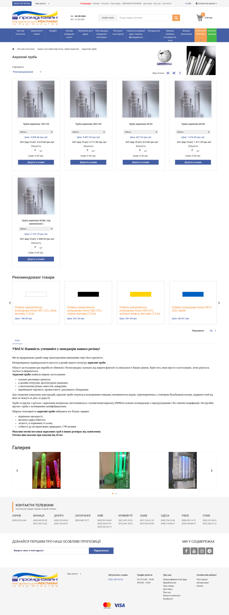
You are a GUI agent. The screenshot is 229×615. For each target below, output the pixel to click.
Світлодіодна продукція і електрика (101, 34)
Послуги (105, 3)
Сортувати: (18, 67)
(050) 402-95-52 (40, 520)
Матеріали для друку (85, 32)
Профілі (53, 31)
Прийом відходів (212, 32)
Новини (96, 3)
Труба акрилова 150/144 (36, 124)
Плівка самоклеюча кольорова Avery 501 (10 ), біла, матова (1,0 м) (36, 310)
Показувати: (198, 330)
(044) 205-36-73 (104, 527)
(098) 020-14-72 (189, 520)
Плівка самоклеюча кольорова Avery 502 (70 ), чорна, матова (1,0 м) (84, 310)
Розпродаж (86, 3)
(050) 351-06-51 (210, 520)
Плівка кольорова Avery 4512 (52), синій (191, 309)
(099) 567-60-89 (104, 520)
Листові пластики (20, 32)
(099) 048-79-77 (82, 520)
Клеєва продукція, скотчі (69, 34)
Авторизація (203, 582)
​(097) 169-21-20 (147, 520)
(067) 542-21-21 (210, 524)
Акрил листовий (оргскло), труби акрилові (58, 49)
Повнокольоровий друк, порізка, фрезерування (136, 34)
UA (186, 3)
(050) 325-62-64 (19, 520)
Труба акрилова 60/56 (193, 124)
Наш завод (115, 3)
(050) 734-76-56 (168, 520)
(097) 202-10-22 (40, 524)
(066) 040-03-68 (115, 579)
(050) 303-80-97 (189, 524)
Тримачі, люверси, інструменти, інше (170, 36)
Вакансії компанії (171, 595)
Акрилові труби (89, 49)
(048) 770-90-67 (168, 524)
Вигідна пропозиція (186, 32)
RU (190, 3)
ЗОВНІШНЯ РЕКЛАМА (132, 3)
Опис (17, 340)
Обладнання (154, 31)
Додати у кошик (36, 162)
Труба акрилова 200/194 (88, 124)
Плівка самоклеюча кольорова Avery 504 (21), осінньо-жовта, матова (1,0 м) (139, 310)
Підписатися (101, 550)
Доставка (147, 3)
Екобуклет (168, 599)
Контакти (166, 3)
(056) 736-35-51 (61, 524)
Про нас (157, 3)
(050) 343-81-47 (104, 524)
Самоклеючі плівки (37, 32)
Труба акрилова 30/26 (141, 124)
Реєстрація (202, 579)
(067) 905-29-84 (147, 524)
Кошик (200, 586)
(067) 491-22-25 (126, 520)
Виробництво (169, 582)
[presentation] (141, 554)
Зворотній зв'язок (22, 3)
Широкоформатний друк (175, 579)
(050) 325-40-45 (61, 520)
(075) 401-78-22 (126, 524)
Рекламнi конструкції (118, 32)
